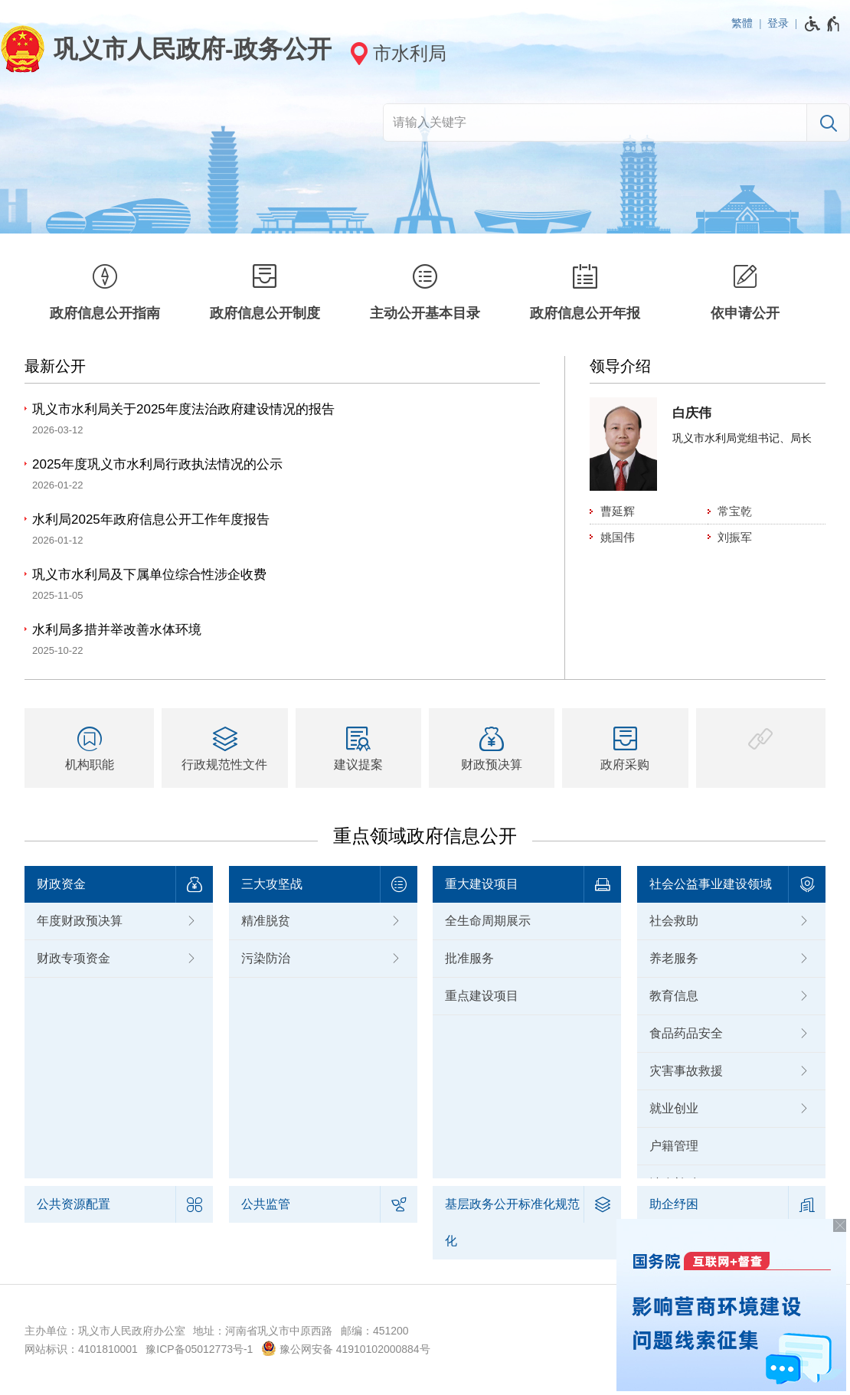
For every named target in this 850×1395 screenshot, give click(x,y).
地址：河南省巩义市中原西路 (262, 1331)
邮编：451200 (375, 1331)
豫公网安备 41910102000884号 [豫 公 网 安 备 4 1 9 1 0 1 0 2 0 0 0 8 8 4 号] (345, 1348)
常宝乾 (735, 511)
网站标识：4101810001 (81, 1349)
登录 (778, 23)
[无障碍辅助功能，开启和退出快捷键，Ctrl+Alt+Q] (822, 24)
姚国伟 (617, 537)
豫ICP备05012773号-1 (199, 1349)
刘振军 (735, 537)
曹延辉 (617, 511)
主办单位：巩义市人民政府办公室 (105, 1331)
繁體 (742, 23)
